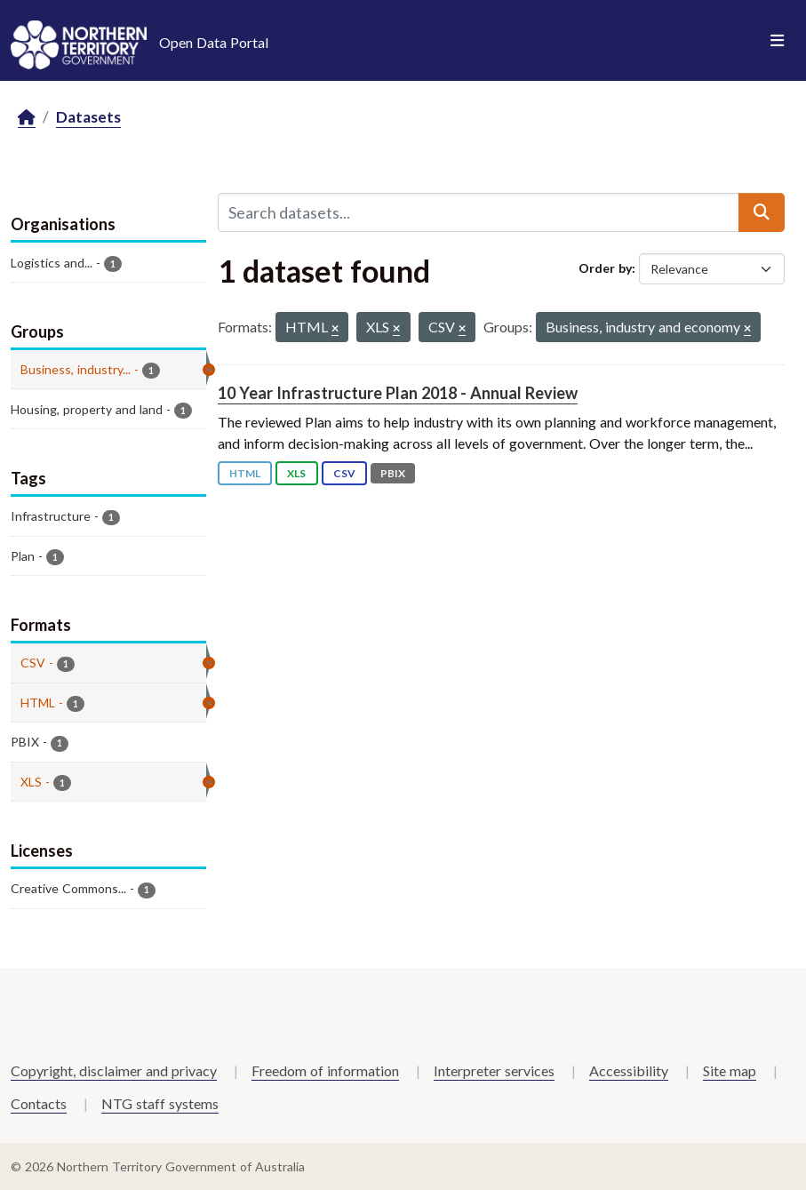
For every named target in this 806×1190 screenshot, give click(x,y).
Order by (605, 268)
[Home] (27, 118)
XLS (296, 473)
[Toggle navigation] (777, 40)
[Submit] (761, 212)
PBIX (392, 473)
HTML (244, 473)
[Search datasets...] (479, 212)
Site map (729, 1070)
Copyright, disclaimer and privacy (114, 1070)
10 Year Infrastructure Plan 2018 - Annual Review (398, 393)
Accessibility (628, 1070)
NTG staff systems (160, 1103)
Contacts (39, 1103)
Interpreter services (494, 1070)
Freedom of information (325, 1070)
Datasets (88, 117)
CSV (344, 473)
